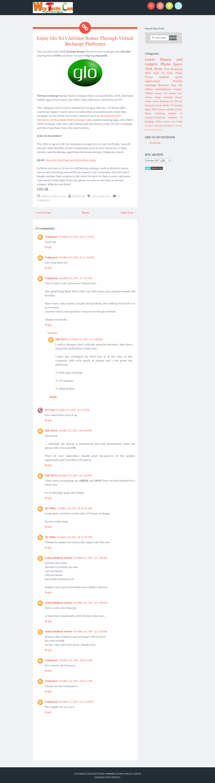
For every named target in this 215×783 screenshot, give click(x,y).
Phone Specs (171, 64)
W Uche (50, 409)
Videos (149, 93)
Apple (148, 109)
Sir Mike (50, 508)
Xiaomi (178, 97)
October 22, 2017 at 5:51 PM (73, 409)
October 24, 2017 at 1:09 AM (90, 602)
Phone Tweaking (155, 113)
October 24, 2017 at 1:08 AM (90, 557)
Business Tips (167, 85)
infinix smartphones (158, 89)
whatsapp (150, 85)
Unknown (51, 236)
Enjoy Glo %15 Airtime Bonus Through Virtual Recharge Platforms (85, 41)
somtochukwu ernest (59, 557)
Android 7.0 (175, 113)
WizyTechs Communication (107, 773)
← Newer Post (42, 212)
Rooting (178, 105)
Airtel (178, 77)
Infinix (158, 97)
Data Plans (98, 196)
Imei (180, 109)
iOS (165, 93)
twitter (160, 109)
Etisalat (177, 81)
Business (164, 101)
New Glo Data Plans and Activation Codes (71, 160)
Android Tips (169, 121)
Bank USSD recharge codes (76, 119)
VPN (154, 109)
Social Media (162, 105)
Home (85, 212)
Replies (53, 332)
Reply (48, 247)
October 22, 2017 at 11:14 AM (76, 236)
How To (159, 73)
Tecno (148, 77)
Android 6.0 (171, 109)
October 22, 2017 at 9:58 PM (75, 430)
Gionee (158, 93)
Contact (128, 773)
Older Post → (129, 212)
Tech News (153, 68)
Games (178, 89)
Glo (108, 196)
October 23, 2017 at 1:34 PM (75, 475)
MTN (148, 73)
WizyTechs (78, 196)
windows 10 (175, 117)
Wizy (108, 777)
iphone (172, 93)
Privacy (116, 777)
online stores (152, 101)
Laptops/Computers (155, 117)
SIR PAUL (61, 339)
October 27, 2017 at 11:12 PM (76, 701)
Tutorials (168, 97)
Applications (152, 81)
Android (164, 77)
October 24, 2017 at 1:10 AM (90, 631)
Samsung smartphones (164, 125)
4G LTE (174, 101)
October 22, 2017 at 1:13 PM (75, 278)
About (137, 773)
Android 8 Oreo (156, 130)
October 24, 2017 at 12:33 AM (74, 537)
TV (171, 105)
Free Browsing (173, 69)
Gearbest (149, 125)
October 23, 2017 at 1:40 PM (85, 339)
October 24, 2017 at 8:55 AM (75, 660)
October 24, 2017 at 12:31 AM (74, 508)
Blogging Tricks (153, 121)
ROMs (179, 121)
